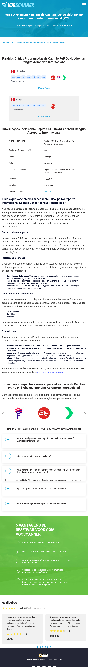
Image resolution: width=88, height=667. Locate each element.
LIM (20, 71)
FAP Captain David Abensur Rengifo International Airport (38, 42)
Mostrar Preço (44, 88)
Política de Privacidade (35, 650)
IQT (20, 100)
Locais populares (55, 650)
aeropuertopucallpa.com (50, 372)
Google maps (49, 192)
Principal (6, 42)
